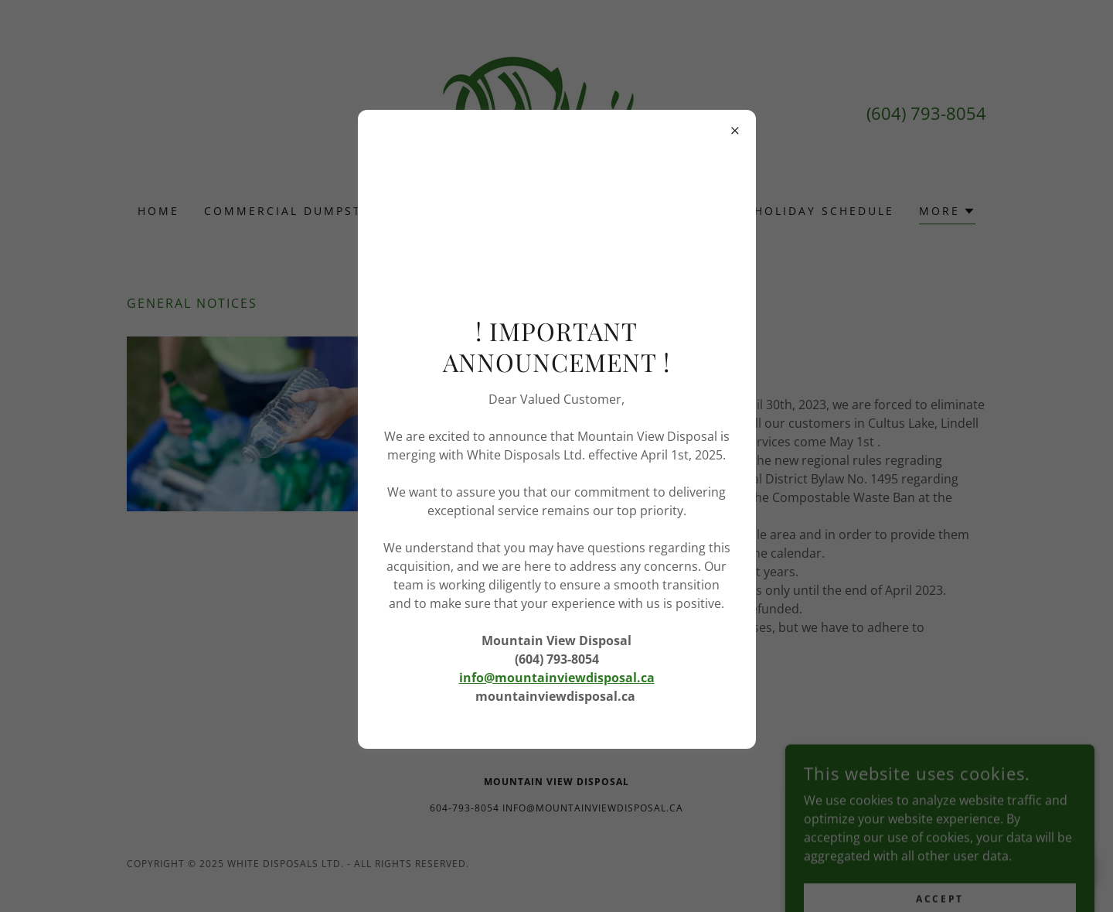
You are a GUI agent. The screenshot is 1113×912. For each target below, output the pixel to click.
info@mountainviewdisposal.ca (557, 677)
